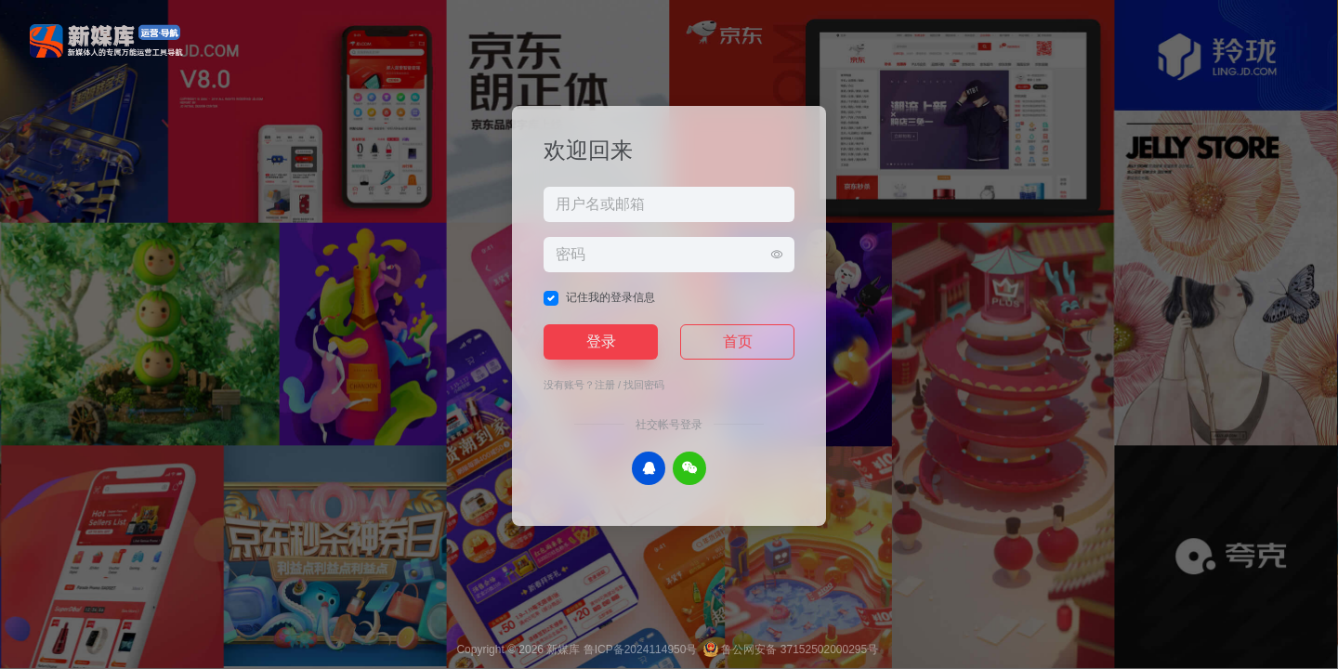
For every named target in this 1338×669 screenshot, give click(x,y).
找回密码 (643, 384)
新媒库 (563, 649)
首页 (738, 341)
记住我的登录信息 (610, 297)
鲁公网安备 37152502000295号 (790, 649)
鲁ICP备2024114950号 (641, 649)
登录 (601, 341)
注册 (605, 384)
